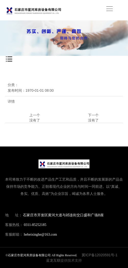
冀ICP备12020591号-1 (99, 255)
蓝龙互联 (53, 260)
